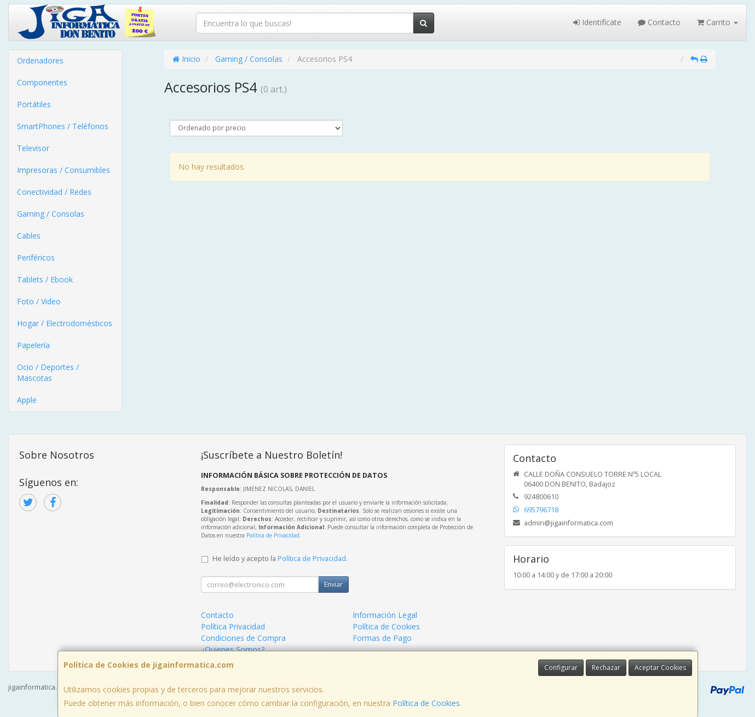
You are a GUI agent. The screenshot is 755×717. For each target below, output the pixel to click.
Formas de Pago (382, 638)
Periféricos (36, 257)
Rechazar (606, 667)
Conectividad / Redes (54, 192)
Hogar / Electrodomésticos (64, 323)
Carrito (717, 22)
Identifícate (597, 22)
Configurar (561, 667)
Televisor (33, 148)
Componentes (42, 82)
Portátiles (34, 104)
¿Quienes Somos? (232, 649)
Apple (27, 400)
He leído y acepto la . (280, 558)
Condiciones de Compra (243, 638)
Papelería (33, 345)
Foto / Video (39, 301)
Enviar (333, 584)
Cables (29, 235)
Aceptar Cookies (660, 667)
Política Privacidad (233, 626)
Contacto (659, 22)
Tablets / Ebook (45, 279)
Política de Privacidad (272, 535)
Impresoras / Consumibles (63, 170)
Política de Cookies (426, 703)
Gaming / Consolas (50, 214)
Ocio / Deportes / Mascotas (48, 372)
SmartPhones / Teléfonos (62, 126)
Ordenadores (40, 60)
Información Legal (385, 615)
